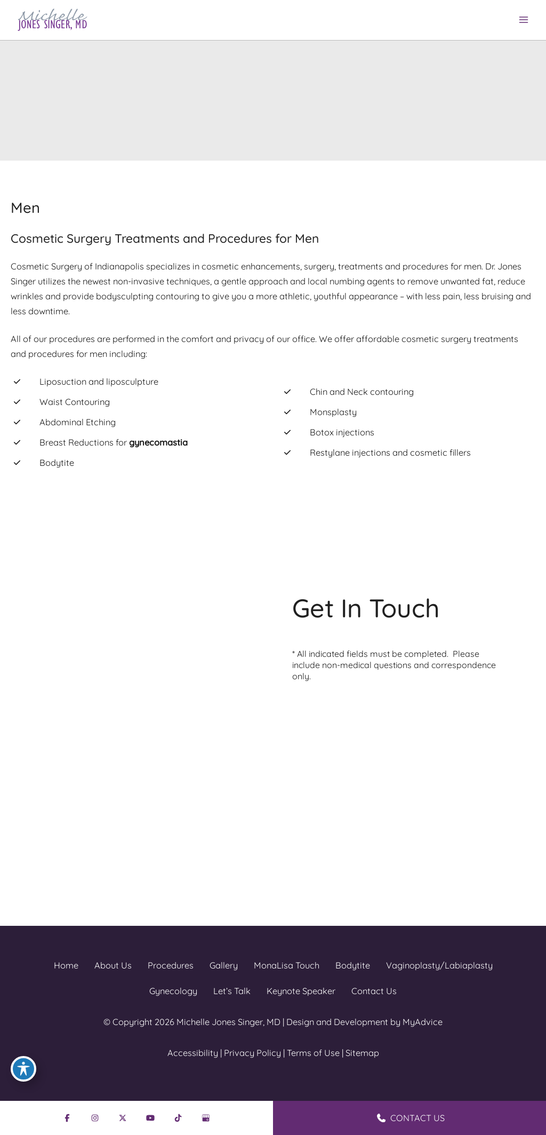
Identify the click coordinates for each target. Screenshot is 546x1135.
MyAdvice (423, 1022)
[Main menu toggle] (523, 20)
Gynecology (173, 991)
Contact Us (374, 991)
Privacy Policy (252, 1052)
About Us (113, 965)
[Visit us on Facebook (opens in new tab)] (40, 751)
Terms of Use (313, 1052)
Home (66, 965)
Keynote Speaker (301, 991)
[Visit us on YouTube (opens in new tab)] (115, 751)
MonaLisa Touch (286, 965)
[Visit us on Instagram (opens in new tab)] (65, 751)
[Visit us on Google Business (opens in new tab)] (165, 751)
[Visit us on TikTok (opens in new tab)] (140, 751)
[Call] (69, 723)
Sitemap (362, 1052)
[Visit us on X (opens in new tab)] (90, 751)
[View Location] (43, 663)
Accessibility (192, 1052)
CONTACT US (411, 1118)
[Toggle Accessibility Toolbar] (23, 1069)
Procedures (171, 965)
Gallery (224, 965)
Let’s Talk (232, 991)
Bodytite (352, 965)
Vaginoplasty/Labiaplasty (439, 965)
